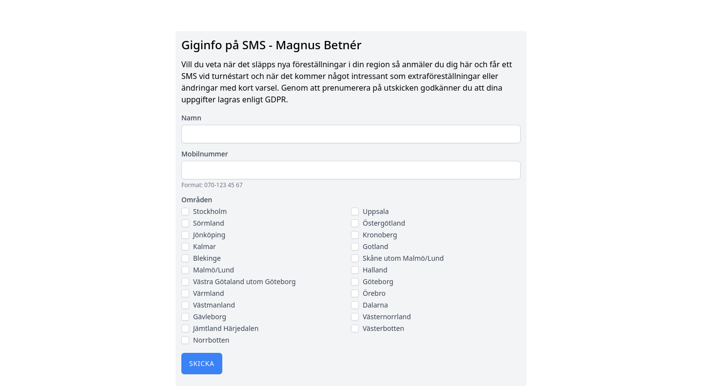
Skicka (201, 363)
